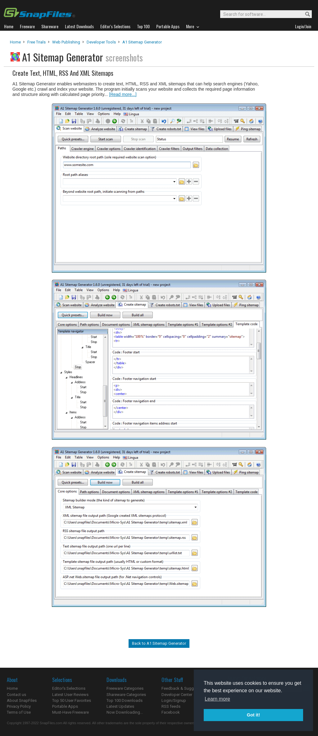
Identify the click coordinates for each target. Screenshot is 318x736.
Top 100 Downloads (125, 700)
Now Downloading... (125, 712)
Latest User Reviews (70, 694)
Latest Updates (120, 706)
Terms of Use (19, 712)
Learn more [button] (217, 699)
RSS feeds (170, 706)
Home (15, 42)
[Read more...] (123, 94)
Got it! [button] (253, 714)
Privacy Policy (19, 706)
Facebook (170, 712)
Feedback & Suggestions (184, 688)
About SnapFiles (22, 700)
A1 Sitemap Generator (142, 42)
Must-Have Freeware (70, 712)
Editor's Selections (68, 688)
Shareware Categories (126, 694)
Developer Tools (101, 42)
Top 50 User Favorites (71, 700)
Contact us (16, 694)
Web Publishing (66, 42)
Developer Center (176, 694)
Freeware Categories (125, 688)
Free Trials (36, 42)
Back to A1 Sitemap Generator (159, 643)
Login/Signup (173, 700)
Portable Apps (65, 706)
